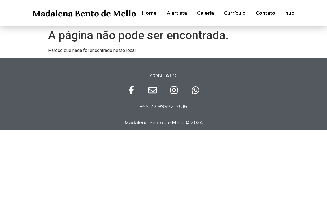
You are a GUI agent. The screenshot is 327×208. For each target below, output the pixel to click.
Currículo (235, 13)
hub (289, 13)
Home (149, 13)
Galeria (205, 13)
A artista (177, 13)
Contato (265, 13)
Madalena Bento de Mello (84, 13)
